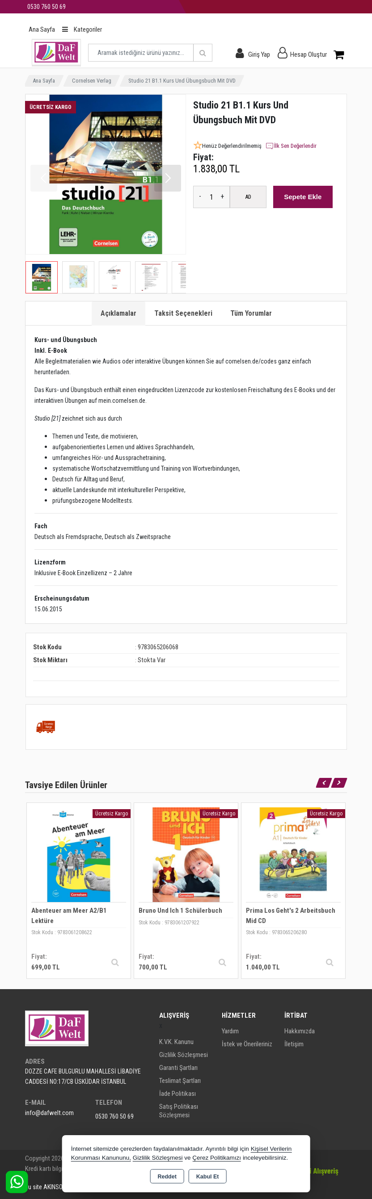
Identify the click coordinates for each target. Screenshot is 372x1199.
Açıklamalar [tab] (118, 313)
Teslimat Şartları (180, 1081)
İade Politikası (177, 1094)
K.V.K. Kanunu (176, 1042)
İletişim (294, 1044)
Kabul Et (207, 1177)
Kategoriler (82, 29)
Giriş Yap (259, 54)
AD (248, 196)
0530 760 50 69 (114, 1116)
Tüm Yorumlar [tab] (251, 313)
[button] (167, 178)
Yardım (230, 1031)
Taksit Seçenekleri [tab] (183, 313)
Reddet (166, 1177)
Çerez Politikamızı (216, 1157)
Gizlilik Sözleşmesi (183, 1055)
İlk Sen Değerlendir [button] (291, 146)
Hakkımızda (299, 1031)
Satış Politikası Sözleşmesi (178, 1111)
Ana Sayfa (42, 29)
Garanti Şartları (178, 1068)
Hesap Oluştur (308, 54)
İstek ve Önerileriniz (247, 1044)
